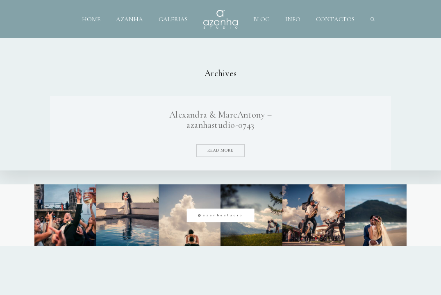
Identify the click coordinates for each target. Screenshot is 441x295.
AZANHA (129, 19)
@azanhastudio (220, 215)
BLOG (261, 19)
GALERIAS (173, 19)
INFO (292, 19)
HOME (91, 19)
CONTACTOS (335, 19)
